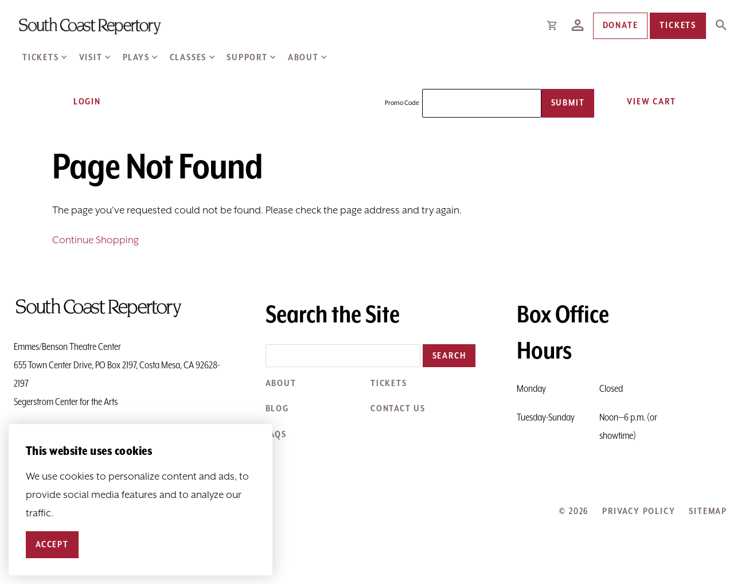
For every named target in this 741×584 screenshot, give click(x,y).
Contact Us (398, 408)
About (303, 57)
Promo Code (402, 103)
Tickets (40, 57)
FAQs (276, 434)
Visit (91, 57)
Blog (277, 408)
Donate (620, 25)
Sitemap (708, 511)
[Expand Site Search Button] (721, 25)
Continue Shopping (95, 240)
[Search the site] (343, 355)
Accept (52, 544)
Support (247, 57)
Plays (136, 57)
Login (79, 101)
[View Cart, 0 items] (647, 102)
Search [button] (449, 356)
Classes (188, 57)
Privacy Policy (638, 511)
